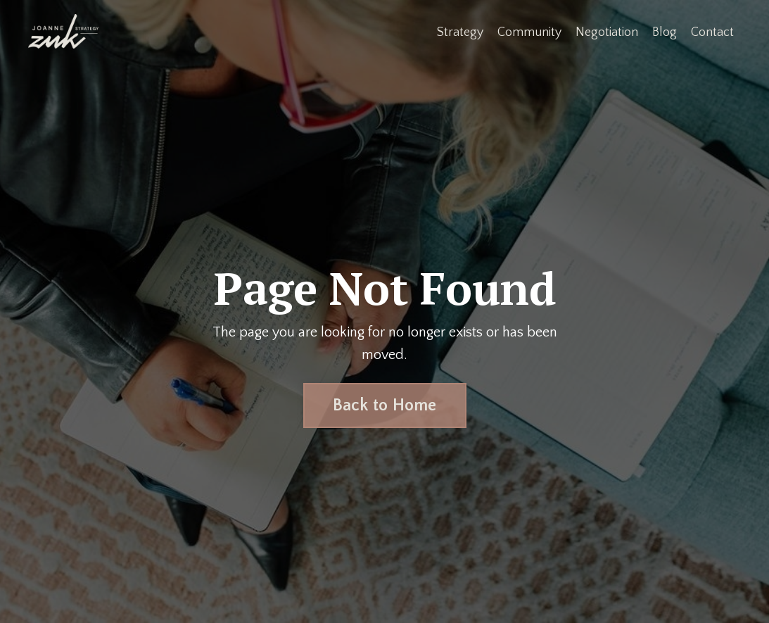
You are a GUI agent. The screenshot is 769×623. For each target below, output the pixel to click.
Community (529, 32)
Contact (712, 32)
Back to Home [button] (385, 405)
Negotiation (607, 32)
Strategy (460, 32)
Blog (664, 32)
